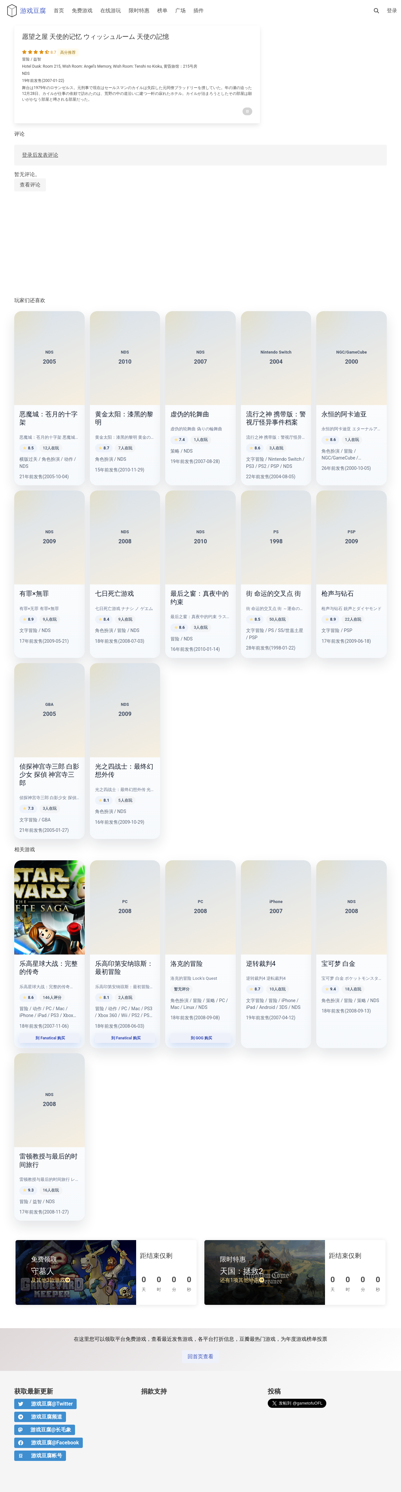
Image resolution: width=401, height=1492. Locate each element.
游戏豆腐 (25, 11)
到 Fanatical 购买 (49, 1038)
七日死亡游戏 (114, 593)
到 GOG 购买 (200, 1038)
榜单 (162, 10)
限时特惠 (139, 10)
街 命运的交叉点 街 (273, 593)
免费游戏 (82, 10)
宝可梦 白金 (338, 963)
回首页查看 (200, 1356)
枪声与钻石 (337, 593)
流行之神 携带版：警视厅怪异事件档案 (276, 418)
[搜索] (376, 10)
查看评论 (30, 185)
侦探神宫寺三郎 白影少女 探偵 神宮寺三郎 (49, 775)
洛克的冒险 (186, 963)
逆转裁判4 (261, 963)
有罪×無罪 (34, 593)
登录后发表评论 (40, 155)
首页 (59, 10)
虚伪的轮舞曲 (189, 414)
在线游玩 (110, 10)
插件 (198, 10)
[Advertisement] (200, 244)
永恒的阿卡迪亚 (344, 414)
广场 (180, 10)
